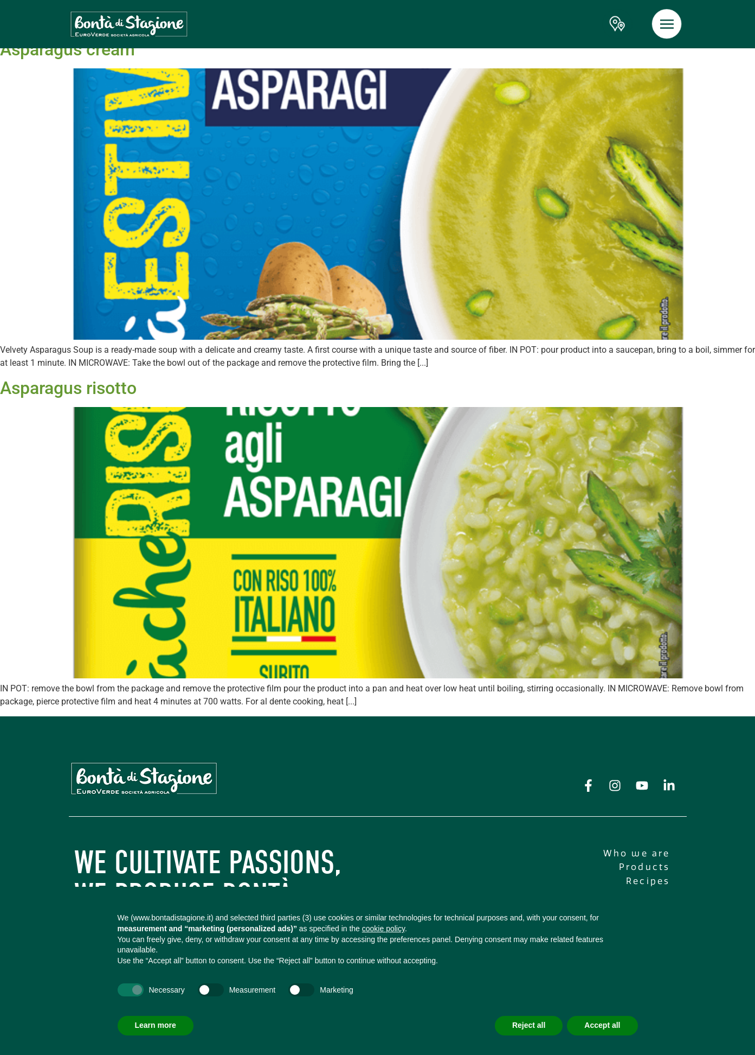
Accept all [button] (602, 1025)
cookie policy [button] (383, 928)
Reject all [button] (528, 1025)
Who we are (636, 853)
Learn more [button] (155, 1025)
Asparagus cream (67, 49)
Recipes (648, 881)
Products (644, 867)
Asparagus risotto (68, 388)
